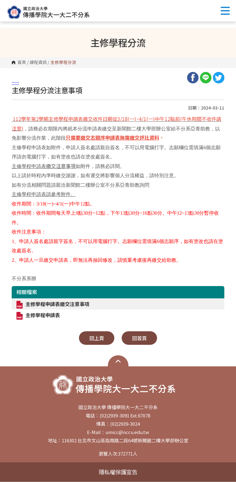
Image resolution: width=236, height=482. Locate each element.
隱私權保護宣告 (118, 472)
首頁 (22, 62)
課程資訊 (38, 62)
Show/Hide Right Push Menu (225, 11)
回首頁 (139, 338)
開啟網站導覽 (118, 361)
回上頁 (96, 338)
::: (13, 82)
